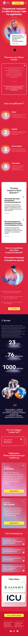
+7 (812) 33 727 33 (18, 622)
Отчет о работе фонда (14, 615)
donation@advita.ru (18, 623)
